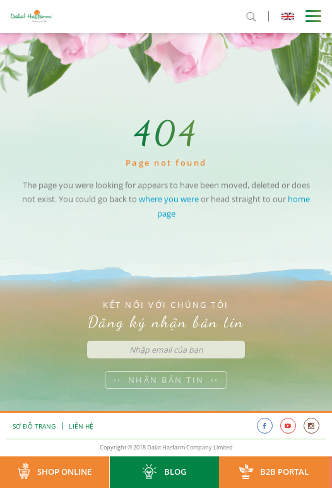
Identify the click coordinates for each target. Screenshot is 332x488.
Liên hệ (81, 426)
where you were (169, 205)
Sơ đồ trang (34, 426)
